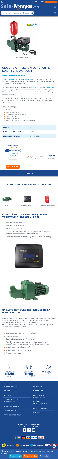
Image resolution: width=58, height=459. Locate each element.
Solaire (7, 391)
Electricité (38, 391)
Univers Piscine (10, 410)
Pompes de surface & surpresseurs (12, 401)
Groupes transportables (40, 403)
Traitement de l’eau (12, 415)
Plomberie (37, 386)
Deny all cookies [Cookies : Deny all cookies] (30, 456)
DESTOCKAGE (38, 413)
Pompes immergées (11, 386)
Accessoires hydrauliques (39, 396)
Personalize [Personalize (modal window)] (44, 456)
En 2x (7, 150)
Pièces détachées (40, 408)
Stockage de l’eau (11, 406)
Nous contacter (51, 2)
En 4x (18, 150)
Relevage (8, 395)
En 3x (13, 150)
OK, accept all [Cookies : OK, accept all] (15, 456)
